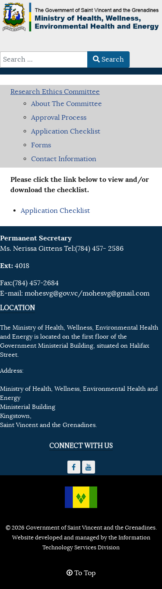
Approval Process (58, 117)
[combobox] (44, 59)
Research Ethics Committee (55, 91)
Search (108, 59)
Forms (41, 145)
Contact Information (63, 159)
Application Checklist (65, 131)
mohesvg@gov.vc (51, 293)
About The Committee (66, 104)
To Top (81, 573)
